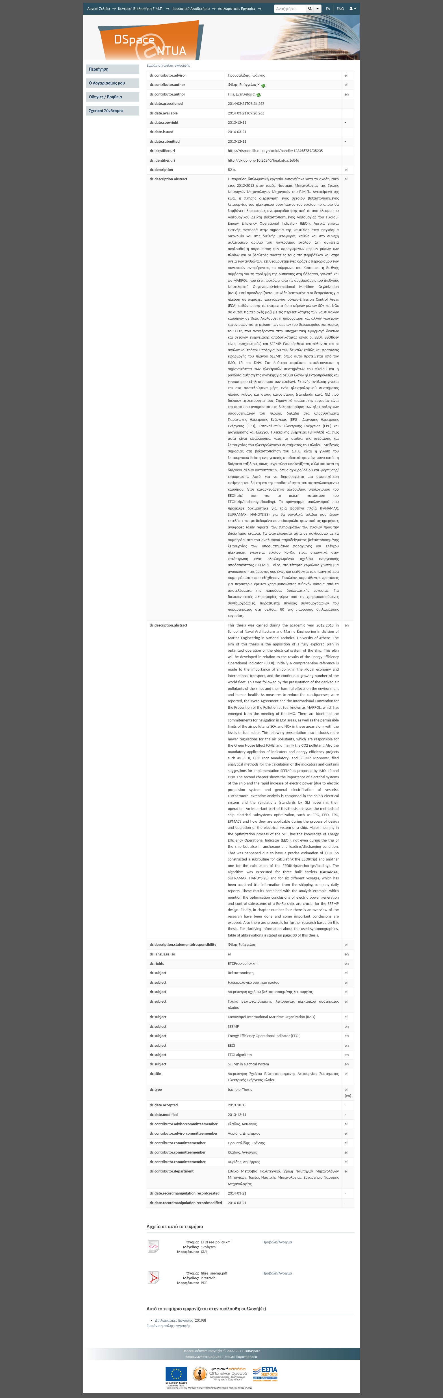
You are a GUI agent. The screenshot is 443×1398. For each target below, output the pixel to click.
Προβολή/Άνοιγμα (277, 1242)
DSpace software (195, 1351)
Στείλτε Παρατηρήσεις (241, 1356)
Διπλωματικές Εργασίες (236, 8)
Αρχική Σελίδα (98, 8)
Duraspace (252, 1351)
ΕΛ (328, 8)
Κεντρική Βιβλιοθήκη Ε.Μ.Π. (140, 8)
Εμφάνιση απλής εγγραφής (168, 65)
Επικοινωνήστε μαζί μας (203, 1356)
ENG (340, 8)
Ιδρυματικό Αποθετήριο (190, 8)
